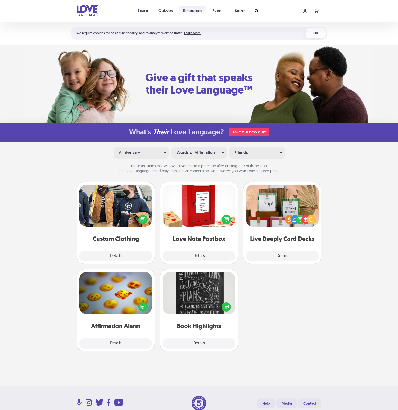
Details (116, 256)
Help (266, 403)
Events (218, 10)
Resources (192, 10)
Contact (309, 403)
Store (240, 10)
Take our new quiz (249, 132)
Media (287, 403)
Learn (143, 10)
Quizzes (165, 10)
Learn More (192, 33)
